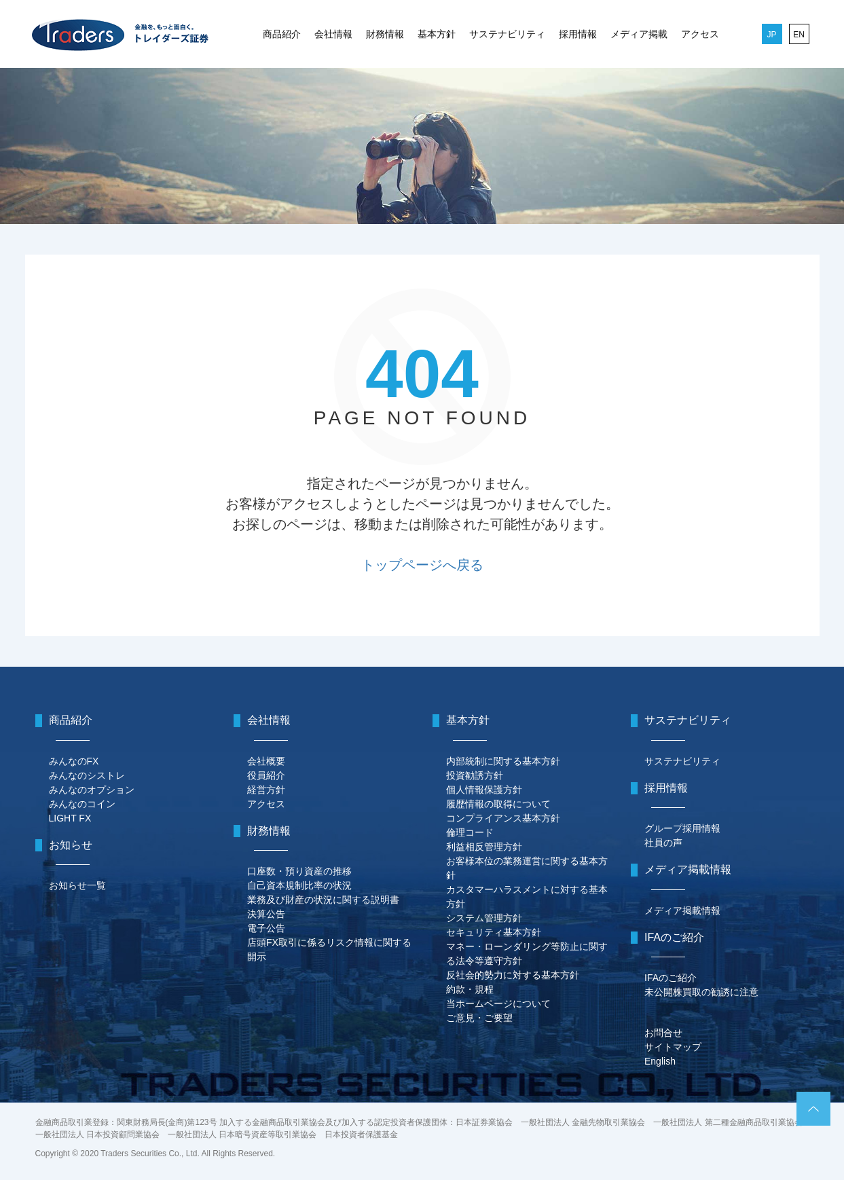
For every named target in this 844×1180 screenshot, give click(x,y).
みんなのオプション (91, 789)
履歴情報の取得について (498, 803)
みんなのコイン (82, 803)
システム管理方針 (484, 917)
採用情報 (578, 34)
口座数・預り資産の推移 (299, 871)
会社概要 (266, 761)
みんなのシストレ (87, 775)
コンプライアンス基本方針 (503, 818)
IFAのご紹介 (670, 977)
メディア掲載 (638, 34)
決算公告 (266, 913)
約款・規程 (470, 989)
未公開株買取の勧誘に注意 (701, 992)
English (660, 1061)
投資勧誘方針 (474, 775)
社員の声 (663, 842)
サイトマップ (672, 1046)
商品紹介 (282, 34)
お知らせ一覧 (77, 885)
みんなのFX (74, 761)
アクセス (700, 34)
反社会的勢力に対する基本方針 (512, 975)
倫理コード (470, 832)
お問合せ (663, 1032)
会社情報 (333, 34)
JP (771, 34)
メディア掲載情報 (682, 910)
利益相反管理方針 (484, 846)
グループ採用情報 (682, 828)
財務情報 (385, 34)
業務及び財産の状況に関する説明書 (323, 899)
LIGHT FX (70, 818)
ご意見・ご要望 (479, 1017)
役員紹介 (266, 775)
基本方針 (437, 34)
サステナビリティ (507, 34)
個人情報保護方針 (484, 789)
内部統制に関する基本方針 (503, 761)
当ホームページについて (498, 1003)
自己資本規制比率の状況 (299, 885)
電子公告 (266, 928)
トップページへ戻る (422, 564)
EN (799, 34)
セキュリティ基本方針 (493, 932)
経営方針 (266, 789)
